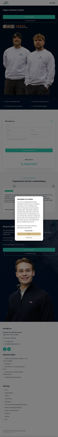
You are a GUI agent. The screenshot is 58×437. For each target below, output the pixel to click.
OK (29, 234)
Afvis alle (29, 237)
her (31, 227)
